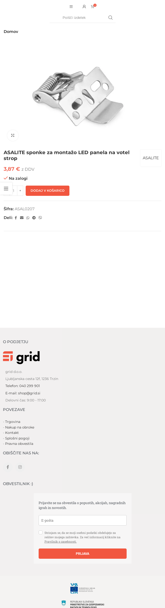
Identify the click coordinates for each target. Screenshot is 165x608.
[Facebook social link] (16, 218)
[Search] (83, 18)
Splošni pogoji (17, 438)
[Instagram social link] (20, 467)
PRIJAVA (82, 554)
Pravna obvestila (19, 443)
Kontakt (12, 432)
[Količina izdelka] (13, 191)
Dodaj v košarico (48, 190)
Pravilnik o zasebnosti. (60, 541)
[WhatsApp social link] (28, 218)
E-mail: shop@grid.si (22, 393)
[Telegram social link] (34, 218)
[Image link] (21, 357)
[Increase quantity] (20, 191)
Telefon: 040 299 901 (22, 386)
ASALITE (151, 158)
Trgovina (12, 421)
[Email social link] (22, 218)
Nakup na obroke (19, 427)
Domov (11, 31)
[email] (83, 520)
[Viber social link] (40, 218)
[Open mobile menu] (71, 6)
